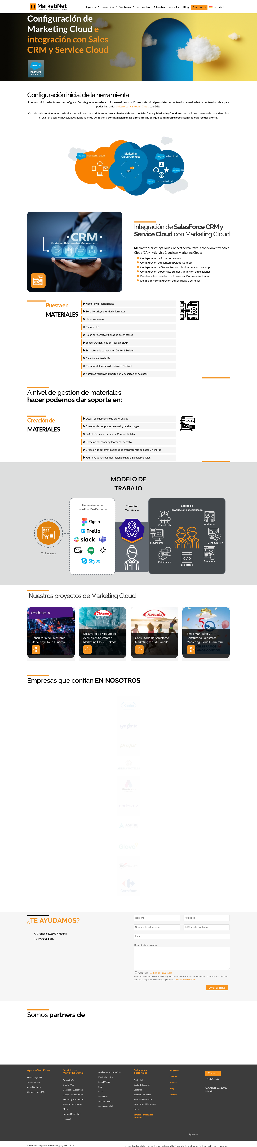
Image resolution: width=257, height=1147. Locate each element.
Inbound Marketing (72, 1113)
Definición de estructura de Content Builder (110, 434)
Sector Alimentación (143, 1098)
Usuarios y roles (95, 319)
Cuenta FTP (92, 327)
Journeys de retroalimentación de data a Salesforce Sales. (118, 457)
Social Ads (103, 1095)
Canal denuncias (194, 1145)
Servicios (108, 7)
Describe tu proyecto (145, 944)
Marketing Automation (73, 1098)
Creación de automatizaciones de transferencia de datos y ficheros (123, 449)
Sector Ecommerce (142, 1093)
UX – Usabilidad (105, 1105)
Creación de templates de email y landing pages (112, 426)
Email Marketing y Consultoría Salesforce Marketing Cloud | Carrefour (205, 638)
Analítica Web (104, 1100)
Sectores (125, 7)
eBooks (174, 7)
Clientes (159, 7)
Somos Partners (34, 1081)
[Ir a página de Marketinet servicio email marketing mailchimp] (158, 1043)
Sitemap (173, 1093)
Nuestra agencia (34, 1076)
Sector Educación (142, 1084)
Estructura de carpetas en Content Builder (110, 350)
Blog (186, 7)
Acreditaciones (34, 1086)
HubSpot (67, 1118)
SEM (100, 1090)
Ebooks (173, 1081)
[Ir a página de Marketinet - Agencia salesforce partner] (44, 1043)
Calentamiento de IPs (98, 358)
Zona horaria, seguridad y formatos (105, 311)
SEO (100, 1085)
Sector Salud (139, 1079)
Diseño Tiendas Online (73, 1093)
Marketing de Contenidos (109, 1071)
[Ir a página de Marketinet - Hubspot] (72, 1043)
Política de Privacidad (160, 972)
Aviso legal (224, 1145)
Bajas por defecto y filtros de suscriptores (109, 334)
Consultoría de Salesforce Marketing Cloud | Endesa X (49, 640)
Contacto (199, 7)
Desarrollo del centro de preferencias (107, 418)
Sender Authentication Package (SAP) (107, 342)
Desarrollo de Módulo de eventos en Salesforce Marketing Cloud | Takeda (100, 638)
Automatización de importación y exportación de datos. (117, 373)
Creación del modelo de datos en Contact (109, 366)
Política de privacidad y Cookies (139, 1145)
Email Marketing (105, 1076)
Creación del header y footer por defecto (109, 441)
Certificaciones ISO (36, 1091)
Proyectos (143, 7)
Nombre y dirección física (100, 303)
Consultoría (68, 1079)
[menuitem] (216, 7)
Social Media (104, 1081)
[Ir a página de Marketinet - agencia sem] (101, 1043)
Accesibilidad (210, 1145)
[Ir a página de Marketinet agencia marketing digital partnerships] (215, 1043)
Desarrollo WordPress (73, 1088)
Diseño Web (68, 1084)
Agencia (91, 7)
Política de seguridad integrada (170, 1145)
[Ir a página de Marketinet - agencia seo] (187, 1043)
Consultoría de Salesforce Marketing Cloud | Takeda (152, 640)
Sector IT (138, 1088)
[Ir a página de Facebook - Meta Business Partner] (130, 1043)
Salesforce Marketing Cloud (132, 106)
